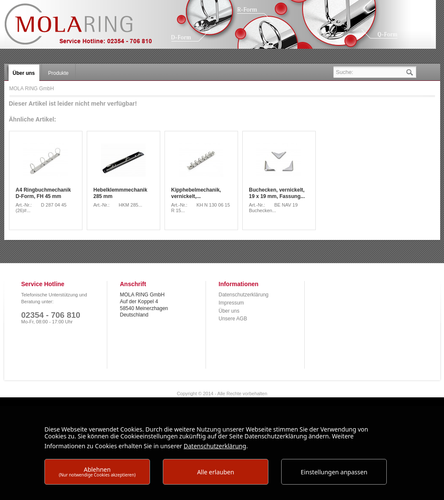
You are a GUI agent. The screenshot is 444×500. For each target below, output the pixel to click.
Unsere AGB (233, 319)
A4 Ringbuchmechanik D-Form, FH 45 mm (43, 193)
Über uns (229, 311)
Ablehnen (97, 471)
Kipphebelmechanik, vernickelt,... (196, 193)
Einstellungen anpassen (334, 472)
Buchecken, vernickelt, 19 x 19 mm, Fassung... (277, 193)
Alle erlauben (215, 472)
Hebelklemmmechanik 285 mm (120, 193)
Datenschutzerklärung (244, 295)
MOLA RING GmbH (85, 28)
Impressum (231, 303)
